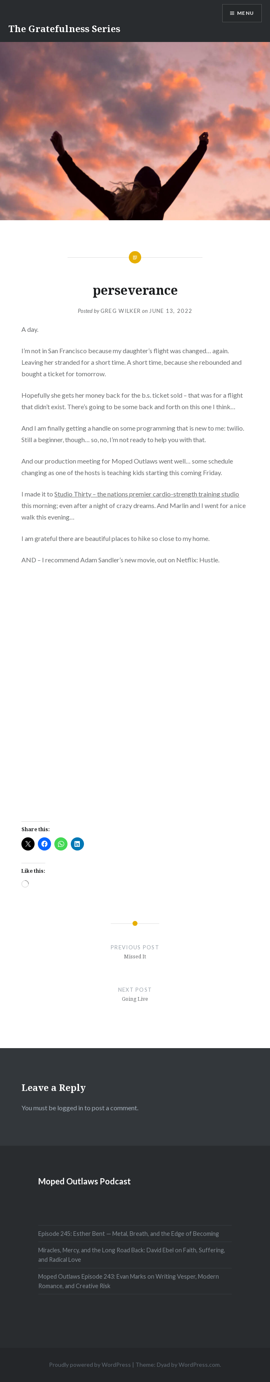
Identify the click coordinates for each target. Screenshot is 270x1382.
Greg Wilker (120, 311)
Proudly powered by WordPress (90, 1364)
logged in (70, 1108)
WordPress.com (199, 1364)
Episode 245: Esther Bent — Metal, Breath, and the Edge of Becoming (128, 1233)
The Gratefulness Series (64, 28)
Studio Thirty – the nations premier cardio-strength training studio (146, 494)
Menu (245, 13)
